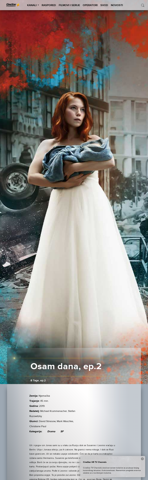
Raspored (49, 5)
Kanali (33, 5)
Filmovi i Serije (69, 5)
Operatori (90, 5)
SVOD (104, 5)
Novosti (117, 5)
